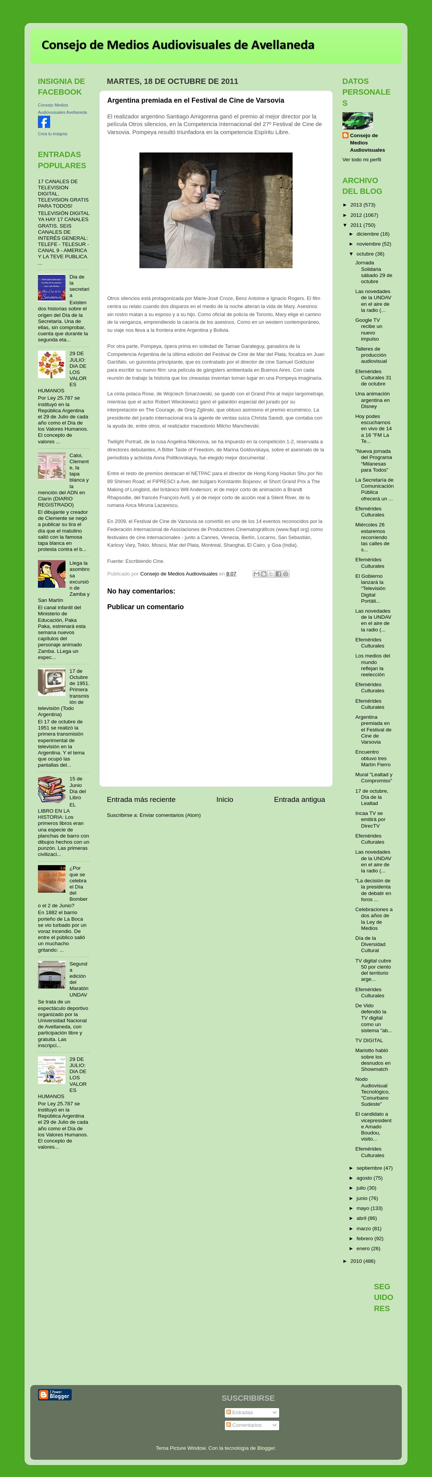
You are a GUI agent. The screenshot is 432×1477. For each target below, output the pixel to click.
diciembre (368, 234)
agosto (365, 1178)
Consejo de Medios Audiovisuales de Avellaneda (178, 45)
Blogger (266, 1448)
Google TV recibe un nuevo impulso (369, 329)
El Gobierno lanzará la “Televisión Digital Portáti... (370, 588)
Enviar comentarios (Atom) (170, 815)
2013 (356, 205)
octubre (366, 254)
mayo (364, 1208)
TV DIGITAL (369, 1040)
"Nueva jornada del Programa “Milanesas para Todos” (373, 460)
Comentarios (244, 1425)
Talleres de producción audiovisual (371, 355)
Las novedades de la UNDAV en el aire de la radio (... (373, 301)
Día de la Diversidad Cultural (370, 944)
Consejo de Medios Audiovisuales (367, 143)
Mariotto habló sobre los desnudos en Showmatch (373, 1060)
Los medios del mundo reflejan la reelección (372, 665)
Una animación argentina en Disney (372, 400)
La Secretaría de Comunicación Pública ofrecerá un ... (374, 489)
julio (362, 1188)
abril (362, 1218)
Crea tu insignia (52, 133)
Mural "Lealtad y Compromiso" (374, 778)
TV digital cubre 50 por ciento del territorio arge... (373, 970)
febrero (366, 1238)
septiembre (370, 1168)
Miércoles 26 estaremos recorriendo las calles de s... (372, 537)
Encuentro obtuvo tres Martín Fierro (373, 758)
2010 (356, 1261)
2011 (356, 225)
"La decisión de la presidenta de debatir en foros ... (373, 890)
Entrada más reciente (141, 799)
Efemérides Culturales (370, 512)
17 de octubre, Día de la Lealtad (371, 797)
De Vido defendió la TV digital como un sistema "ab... (373, 1018)
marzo (364, 1228)
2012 (356, 215)
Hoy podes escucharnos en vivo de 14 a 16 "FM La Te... (373, 428)
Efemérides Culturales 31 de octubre (373, 378)
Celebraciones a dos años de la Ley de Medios (374, 919)
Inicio (224, 799)
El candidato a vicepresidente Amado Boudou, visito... (373, 1126)
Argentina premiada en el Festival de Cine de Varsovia (373, 729)
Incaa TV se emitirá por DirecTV (370, 819)
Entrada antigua (299, 799)
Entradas (239, 1412)
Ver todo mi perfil (361, 159)
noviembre (369, 244)
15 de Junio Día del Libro (77, 788)
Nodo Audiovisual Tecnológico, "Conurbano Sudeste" (372, 1091)
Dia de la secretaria (79, 286)
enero (364, 1248)
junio (363, 1198)
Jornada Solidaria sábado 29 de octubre (374, 272)
